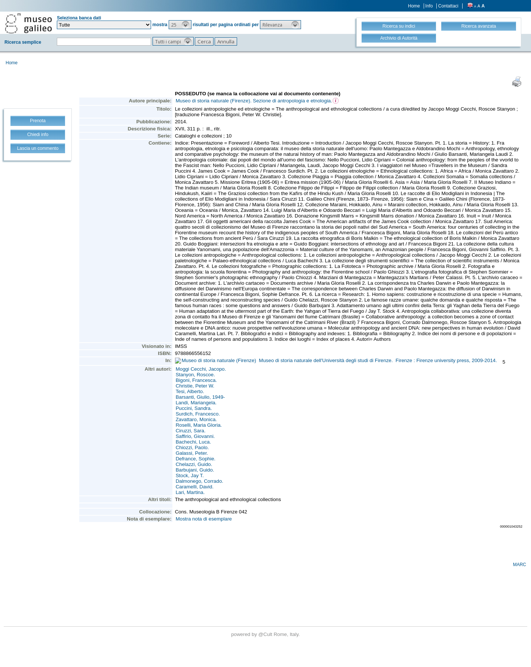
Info (429, 6)
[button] (180, 24)
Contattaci (448, 6)
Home (414, 6)
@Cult (266, 634)
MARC (519, 564)
